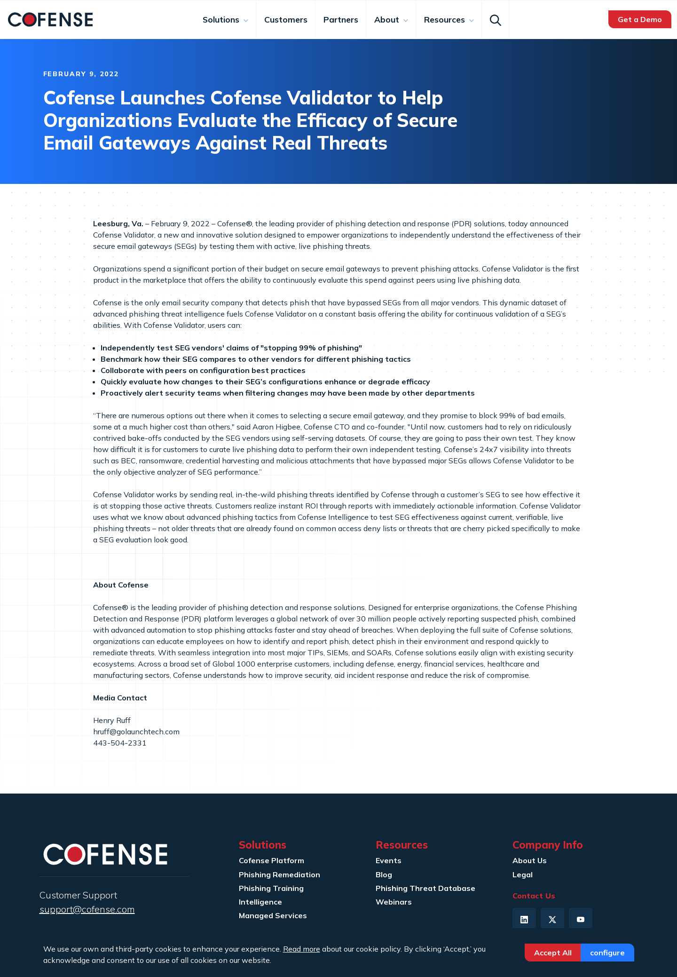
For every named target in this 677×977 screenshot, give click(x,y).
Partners (340, 19)
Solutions (222, 19)
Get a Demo (640, 19)
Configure (607, 952)
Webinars (394, 901)
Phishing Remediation (279, 874)
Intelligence (260, 901)
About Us (529, 860)
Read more (301, 948)
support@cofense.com (87, 909)
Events (388, 860)
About (387, 19)
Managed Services (273, 915)
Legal (522, 874)
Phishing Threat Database (425, 888)
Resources (445, 19)
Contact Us (533, 895)
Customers (285, 19)
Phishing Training (271, 888)
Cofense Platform (271, 860)
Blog (384, 874)
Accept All (553, 952)
